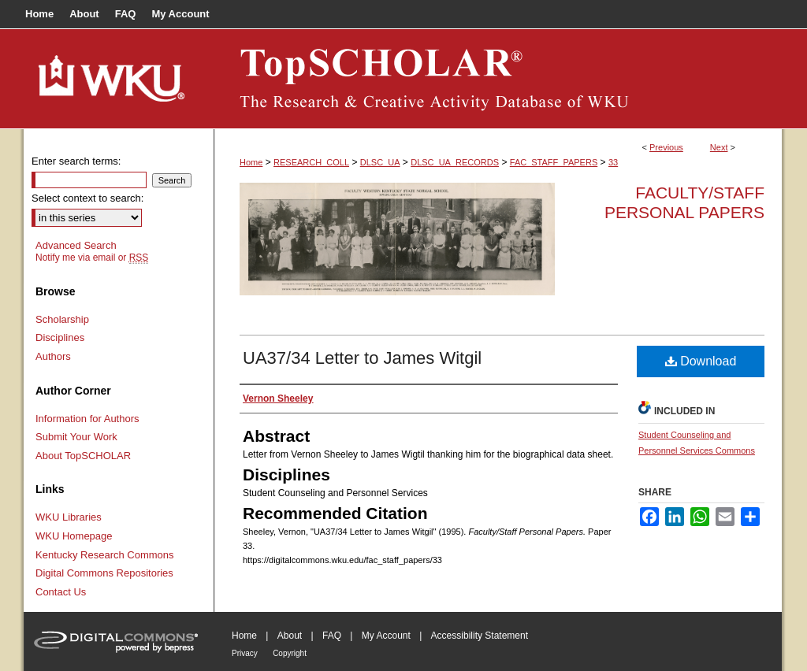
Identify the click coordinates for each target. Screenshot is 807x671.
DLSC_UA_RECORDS (455, 162)
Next (719, 147)
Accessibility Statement (479, 635)
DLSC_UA (380, 162)
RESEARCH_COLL (311, 162)
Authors (53, 356)
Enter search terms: (76, 161)
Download (701, 361)
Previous (666, 147)
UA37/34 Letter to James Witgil (362, 358)
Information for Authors (87, 418)
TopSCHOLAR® (498, 78)
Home (251, 162)
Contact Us (60, 592)
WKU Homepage (74, 536)
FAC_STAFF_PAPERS (553, 162)
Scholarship (62, 319)
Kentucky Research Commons (104, 555)
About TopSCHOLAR (83, 456)
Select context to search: (87, 198)
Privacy (245, 653)
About (289, 635)
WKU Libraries (68, 517)
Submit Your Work (76, 437)
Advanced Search (76, 245)
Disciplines (59, 337)
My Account (386, 635)
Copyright (290, 653)
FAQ (331, 635)
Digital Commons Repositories (104, 573)
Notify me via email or (91, 257)
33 (613, 162)
